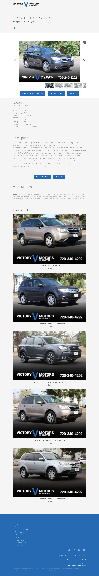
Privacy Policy (19, 540)
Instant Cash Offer (21, 529)
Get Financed (19, 532)
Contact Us (19, 537)
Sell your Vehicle (21, 542)
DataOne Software (45, 568)
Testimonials (19, 535)
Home (17, 524)
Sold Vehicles (19, 545)
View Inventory (20, 527)
